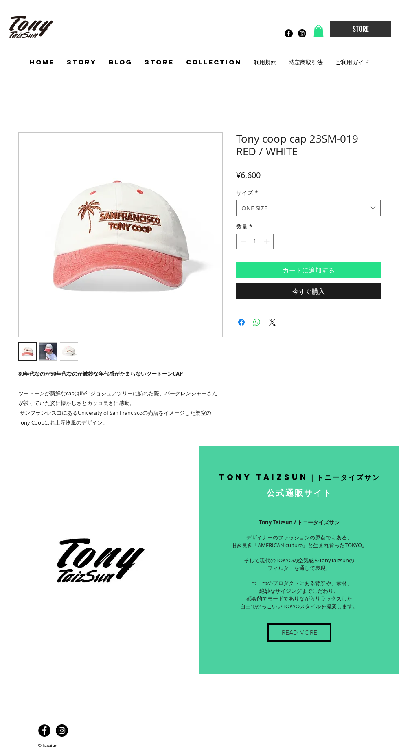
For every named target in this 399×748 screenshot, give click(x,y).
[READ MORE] (299, 632)
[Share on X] (272, 322)
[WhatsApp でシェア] (257, 322)
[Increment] (267, 241)
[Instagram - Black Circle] (302, 33)
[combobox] (308, 208)
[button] (319, 31)
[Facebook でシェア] (241, 322)
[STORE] (360, 29)
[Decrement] (242, 241)
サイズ (247, 192)
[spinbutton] (255, 241)
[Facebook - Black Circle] (289, 33)
